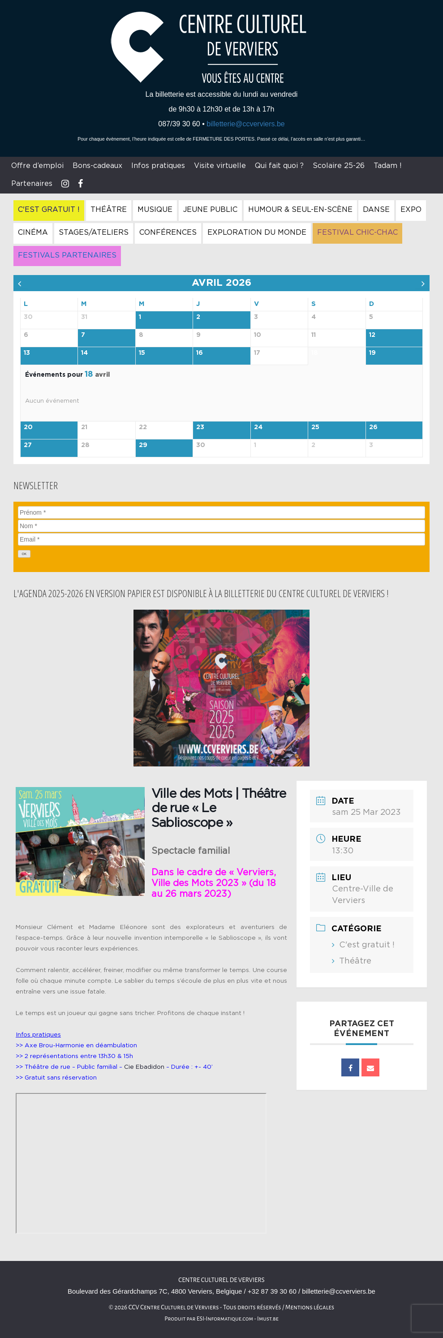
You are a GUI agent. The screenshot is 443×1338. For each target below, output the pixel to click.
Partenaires (31, 183)
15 (142, 353)
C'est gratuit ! (49, 209)
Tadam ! (388, 165)
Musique (155, 209)
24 (258, 427)
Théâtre (108, 209)
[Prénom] (221, 512)
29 (143, 445)
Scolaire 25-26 (339, 165)
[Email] (221, 539)
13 (27, 353)
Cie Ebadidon (144, 1067)
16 (199, 353)
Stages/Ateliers (94, 232)
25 (315, 427)
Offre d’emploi (37, 165)
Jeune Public (210, 209)
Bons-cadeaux (97, 165)
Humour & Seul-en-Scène (300, 209)
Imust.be (268, 1319)
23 (200, 427)
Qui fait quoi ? (279, 165)
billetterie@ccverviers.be (245, 124)
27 (28, 445)
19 (372, 353)
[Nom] (221, 526)
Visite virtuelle (220, 165)
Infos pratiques (158, 165)
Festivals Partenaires (67, 255)
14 (84, 353)
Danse (376, 209)
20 (28, 427)
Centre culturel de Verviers (221, 1280)
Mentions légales (310, 1307)
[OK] (24, 554)
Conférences (168, 232)
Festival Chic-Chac (357, 232)
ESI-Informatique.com (225, 1319)
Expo (410, 209)
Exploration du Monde (256, 232)
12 (372, 335)
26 (373, 427)
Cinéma (33, 232)
